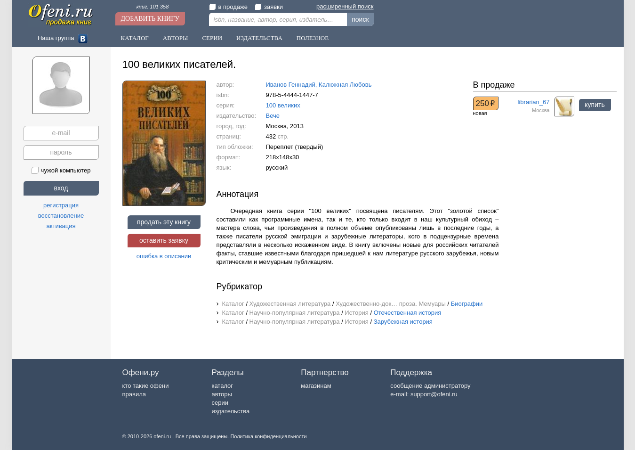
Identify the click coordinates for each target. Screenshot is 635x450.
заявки (269, 6)
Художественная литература (290, 303)
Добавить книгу (150, 18)
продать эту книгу (164, 222)
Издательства (259, 37)
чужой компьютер (61, 170)
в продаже (228, 6)
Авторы (175, 37)
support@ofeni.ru (434, 394)
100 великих (283, 105)
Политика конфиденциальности (268, 436)
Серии (212, 37)
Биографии (466, 303)
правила (134, 394)
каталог (222, 385)
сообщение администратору (430, 385)
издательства (230, 411)
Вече (273, 115)
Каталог (135, 37)
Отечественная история (408, 312)
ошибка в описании (164, 256)
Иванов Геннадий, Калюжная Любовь (319, 84)
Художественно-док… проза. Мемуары (391, 303)
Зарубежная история (403, 321)
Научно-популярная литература (294, 312)
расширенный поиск (344, 6)
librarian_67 (534, 102)
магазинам (316, 385)
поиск (360, 19)
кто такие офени (145, 385)
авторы (221, 394)
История (356, 312)
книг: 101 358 (153, 6)
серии (219, 402)
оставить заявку (163, 240)
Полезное (313, 37)
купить (594, 104)
